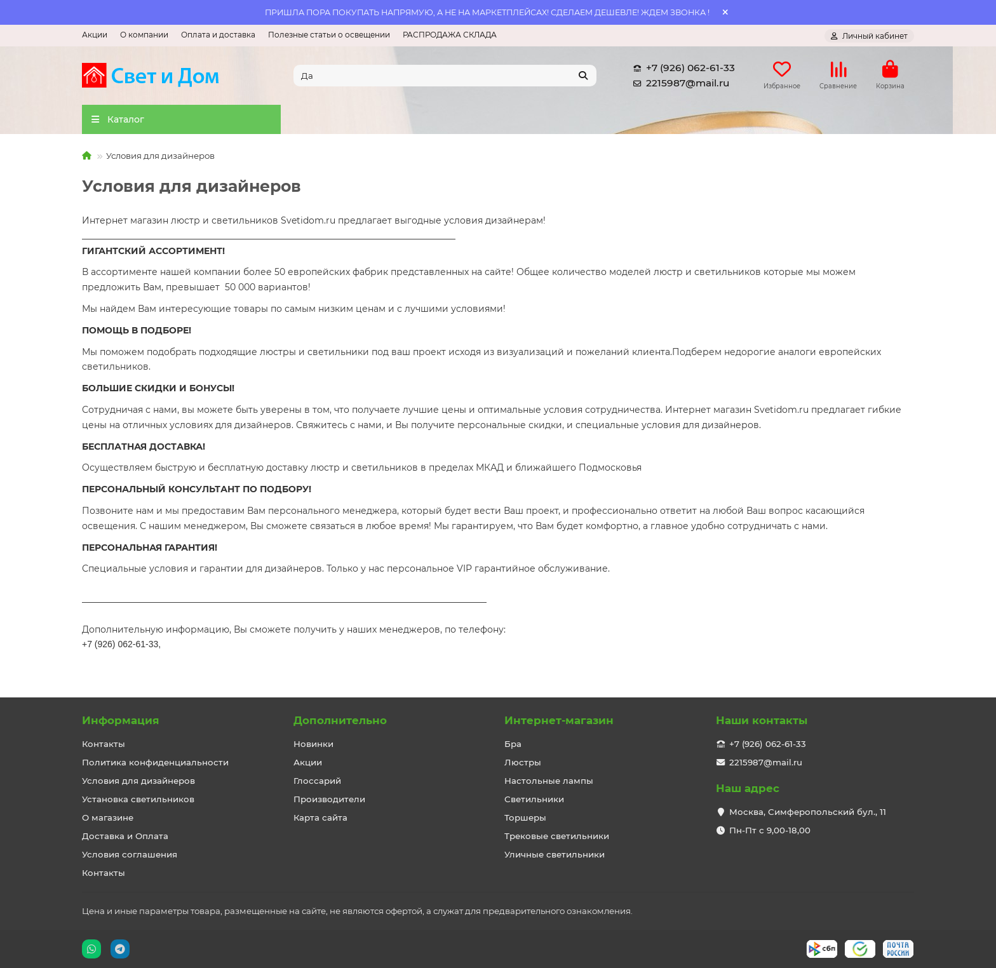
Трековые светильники (556, 836)
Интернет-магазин (559, 720)
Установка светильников (138, 799)
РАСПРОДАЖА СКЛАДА (450, 34)
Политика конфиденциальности (155, 762)
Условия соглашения (129, 854)
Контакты (103, 744)
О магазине (107, 817)
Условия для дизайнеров (138, 781)
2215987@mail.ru (678, 85)
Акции (94, 34)
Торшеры (525, 817)
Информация (120, 720)
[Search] (445, 77)
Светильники (534, 799)
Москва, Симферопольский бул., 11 (807, 812)
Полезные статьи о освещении (329, 34)
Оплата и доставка (218, 34)
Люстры (522, 762)
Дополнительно (340, 720)
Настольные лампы (548, 781)
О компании (144, 34)
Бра (513, 744)
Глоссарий (317, 781)
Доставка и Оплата (125, 836)
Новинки (313, 744)
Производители (329, 799)
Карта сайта (320, 817)
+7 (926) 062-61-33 (681, 70)
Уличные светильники (554, 854)
